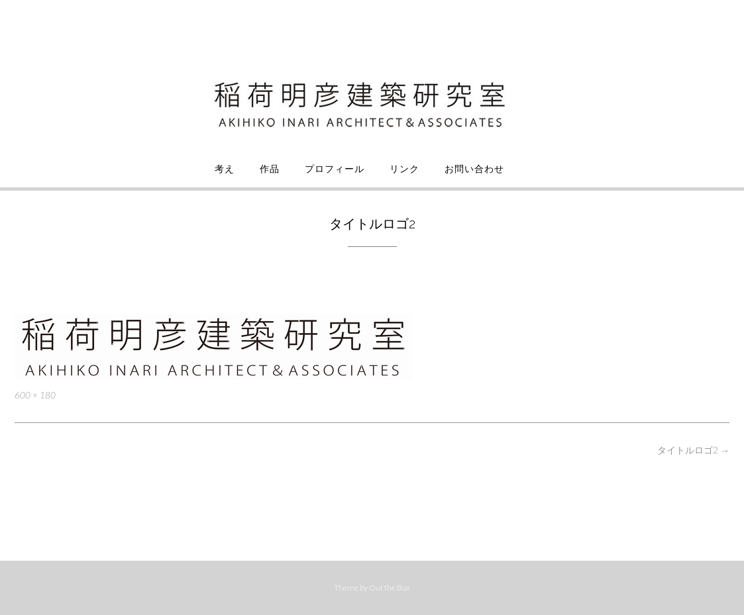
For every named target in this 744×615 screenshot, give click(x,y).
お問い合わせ (474, 169)
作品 (270, 169)
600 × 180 (35, 395)
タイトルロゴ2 (693, 449)
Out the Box (389, 587)
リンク (404, 169)
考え (225, 169)
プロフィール (334, 169)
